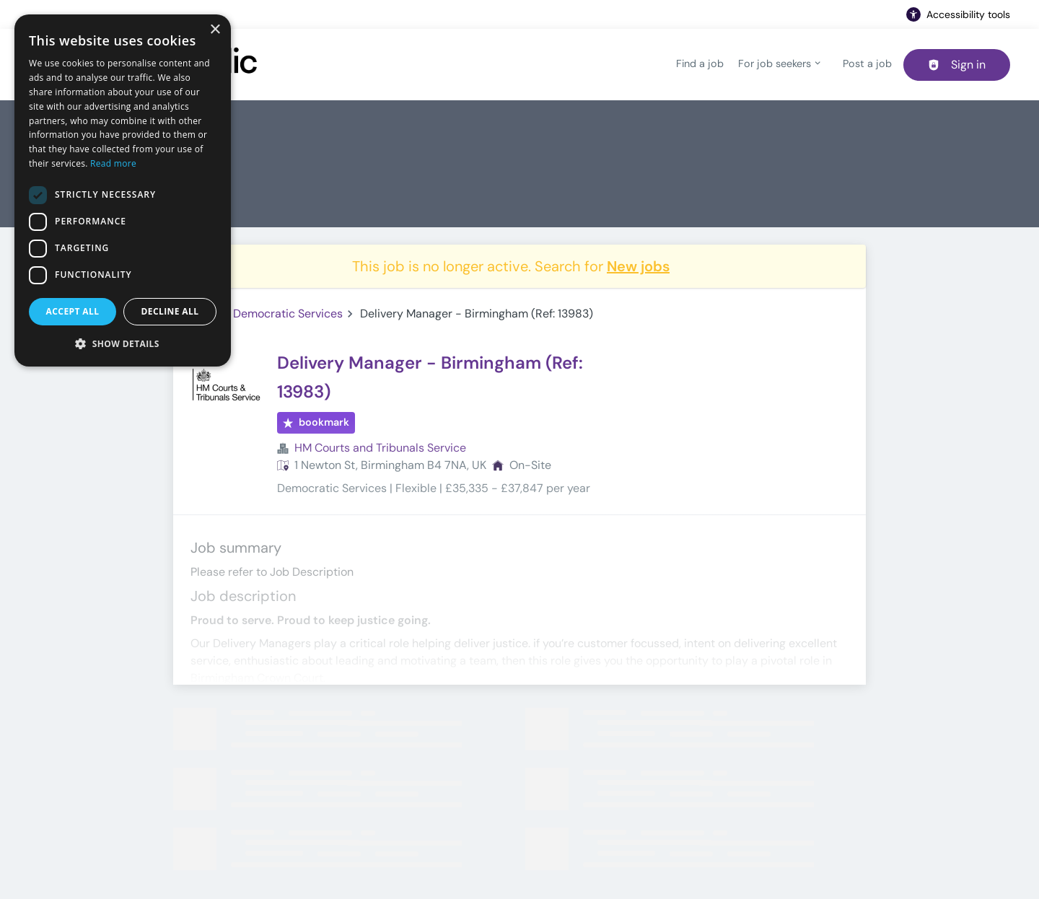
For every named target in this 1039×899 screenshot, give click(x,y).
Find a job (700, 63)
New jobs (638, 266)
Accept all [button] (73, 311)
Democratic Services (288, 313)
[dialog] (122, 190)
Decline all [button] (170, 311)
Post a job (867, 63)
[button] (122, 343)
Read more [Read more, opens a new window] (113, 163)
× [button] (214, 30)
